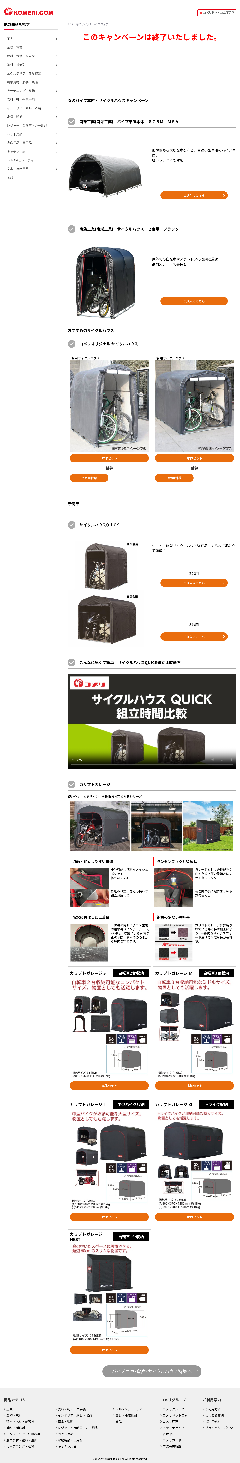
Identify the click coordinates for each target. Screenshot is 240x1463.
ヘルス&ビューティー (22, 160)
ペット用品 (14, 134)
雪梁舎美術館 (172, 1446)
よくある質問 (214, 1415)
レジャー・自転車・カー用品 (27, 125)
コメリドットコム (175, 1415)
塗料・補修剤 (16, 64)
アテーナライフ (173, 1427)
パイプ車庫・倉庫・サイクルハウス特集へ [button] (152, 1371)
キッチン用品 (16, 151)
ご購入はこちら (194, 195)
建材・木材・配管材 (21, 56)
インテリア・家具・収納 (24, 108)
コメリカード (172, 1440)
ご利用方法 (213, 1409)
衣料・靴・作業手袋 (21, 99)
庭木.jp (168, 1433)
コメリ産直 (170, 1421)
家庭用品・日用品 (19, 142)
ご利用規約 (213, 1421)
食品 (10, 177)
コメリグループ (173, 1409)
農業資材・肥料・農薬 (22, 82)
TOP (70, 24)
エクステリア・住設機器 (24, 73)
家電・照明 (14, 116)
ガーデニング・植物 (21, 90)
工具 (10, 38)
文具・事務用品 (18, 169)
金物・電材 (14, 47)
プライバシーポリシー (220, 1427)
